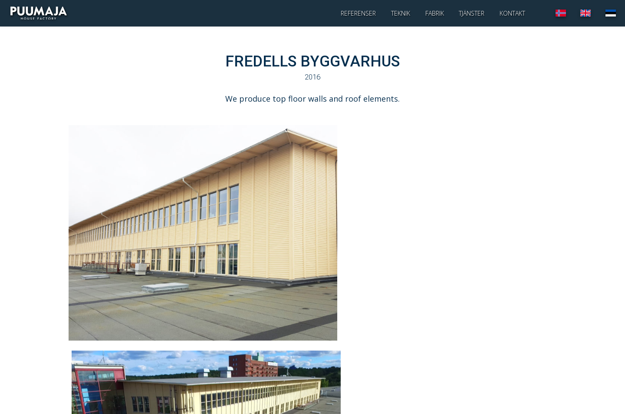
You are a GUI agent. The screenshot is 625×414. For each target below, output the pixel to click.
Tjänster (471, 13)
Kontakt (512, 13)
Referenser (358, 13)
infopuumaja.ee (93, 392)
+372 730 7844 (101, 383)
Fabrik (434, 13)
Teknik (400, 13)
